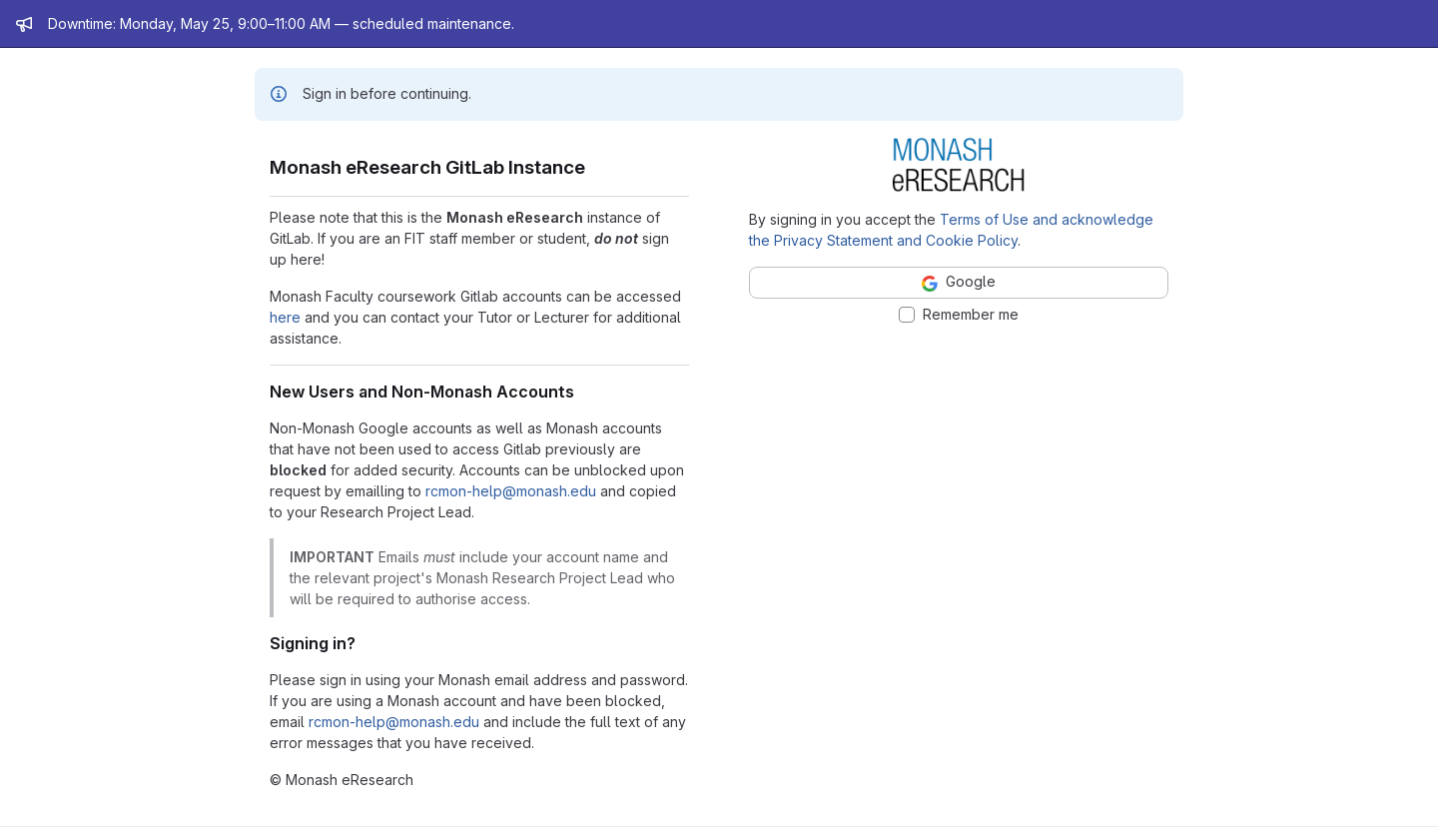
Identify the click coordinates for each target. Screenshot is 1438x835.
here (285, 317)
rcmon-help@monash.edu (510, 490)
